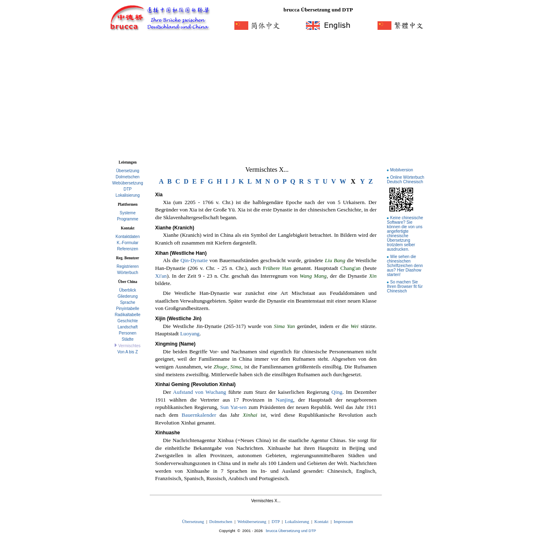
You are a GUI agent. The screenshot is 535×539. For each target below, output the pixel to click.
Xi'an (160, 276)
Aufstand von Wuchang (199, 392)
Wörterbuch (127, 272)
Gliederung (128, 296)
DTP (128, 189)
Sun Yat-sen (233, 407)
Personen (128, 333)
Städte (128, 339)
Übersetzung (127, 170)
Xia (158, 195)
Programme (127, 219)
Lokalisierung (128, 195)
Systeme (128, 213)
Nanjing (284, 400)
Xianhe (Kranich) (174, 228)
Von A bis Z (127, 352)
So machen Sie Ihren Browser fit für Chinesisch (405, 286)
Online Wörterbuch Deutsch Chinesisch (405, 179)
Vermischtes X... (267, 169)
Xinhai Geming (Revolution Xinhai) (195, 384)
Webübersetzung (127, 183)
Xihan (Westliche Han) (181, 253)
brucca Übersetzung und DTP (291, 531)
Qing (336, 392)
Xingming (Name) (175, 344)
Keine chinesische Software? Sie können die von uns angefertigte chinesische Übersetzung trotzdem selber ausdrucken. (405, 234)
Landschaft (128, 327)
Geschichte (127, 321)
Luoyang (189, 333)
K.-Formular (128, 242)
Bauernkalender (199, 415)
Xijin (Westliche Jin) (178, 318)
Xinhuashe (167, 433)
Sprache (127, 302)
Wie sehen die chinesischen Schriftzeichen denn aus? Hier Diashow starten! (405, 265)
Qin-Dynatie (194, 260)
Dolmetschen (127, 177)
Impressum (343, 521)
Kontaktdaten (128, 236)
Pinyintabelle (127, 308)
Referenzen (127, 249)
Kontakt (321, 521)
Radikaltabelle (128, 314)
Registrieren (128, 266)
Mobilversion (401, 170)
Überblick (127, 290)
